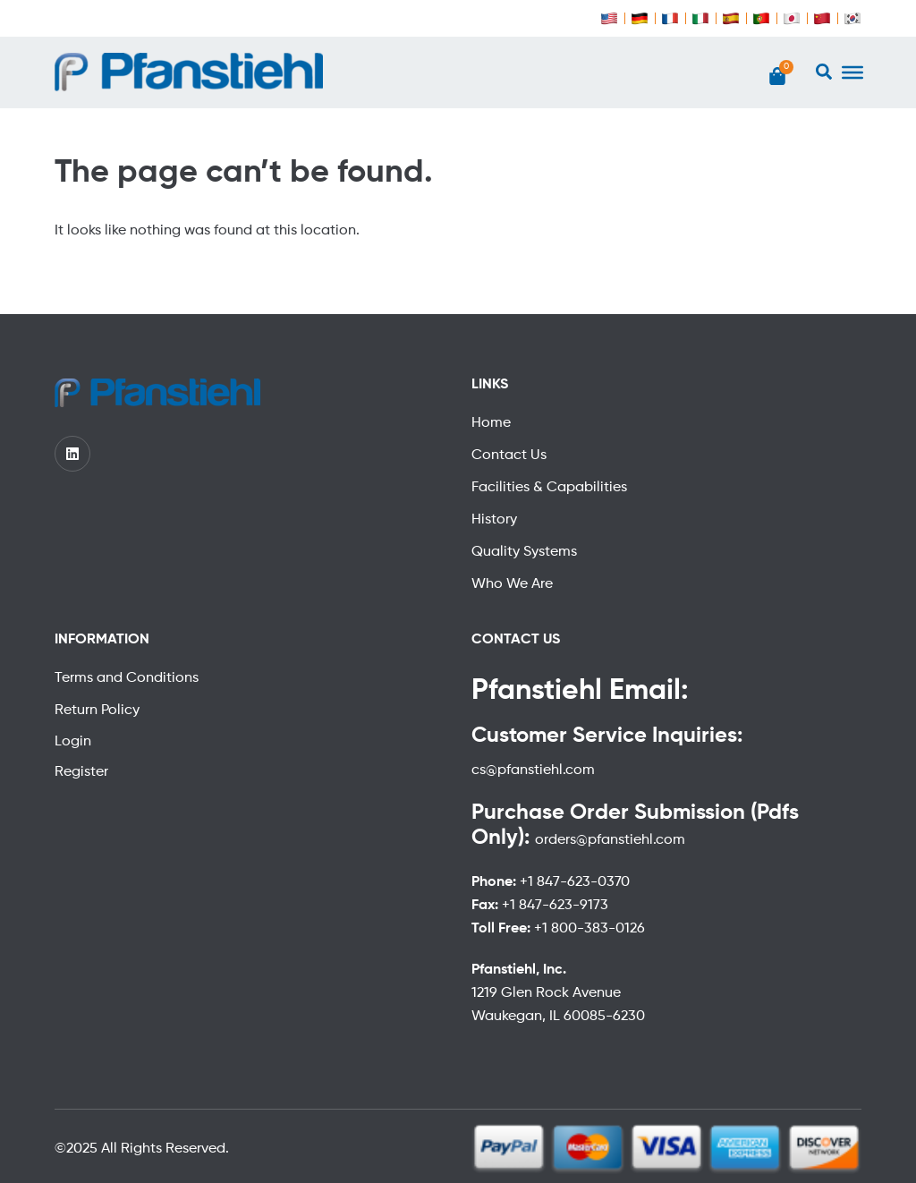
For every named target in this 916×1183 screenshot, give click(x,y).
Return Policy (97, 710)
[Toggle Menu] (852, 72)
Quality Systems (524, 552)
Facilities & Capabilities (549, 488)
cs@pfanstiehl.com (533, 770)
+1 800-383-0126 (589, 929)
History (494, 520)
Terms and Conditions (127, 678)
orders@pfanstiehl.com (610, 840)
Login (73, 742)
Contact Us (509, 455)
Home (491, 423)
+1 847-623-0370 (575, 882)
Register (81, 772)
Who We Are (512, 584)
